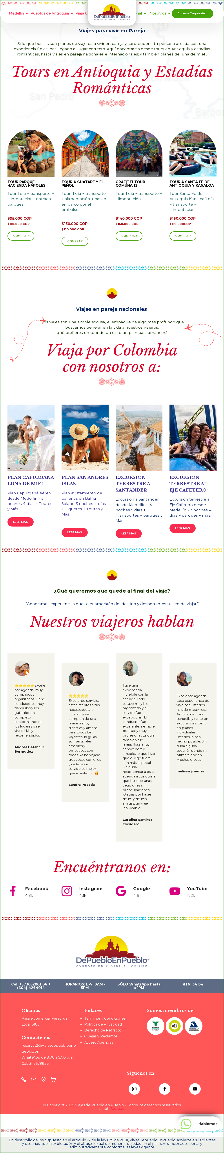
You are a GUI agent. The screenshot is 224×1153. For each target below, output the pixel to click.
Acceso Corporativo (192, 13)
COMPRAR (21, 236)
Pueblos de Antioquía (50, 13)
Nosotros (157, 13)
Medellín (16, 13)
